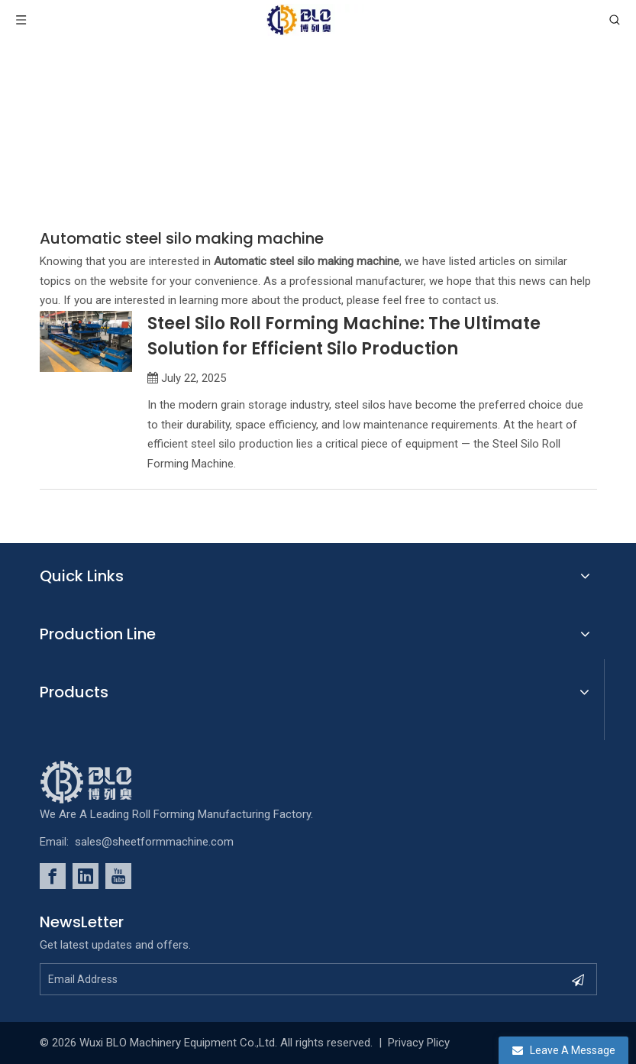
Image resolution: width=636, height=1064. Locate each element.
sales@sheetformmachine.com (154, 842)
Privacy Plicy (419, 1042)
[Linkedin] (85, 876)
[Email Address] (290, 979)
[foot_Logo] (109, 782)
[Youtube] (118, 876)
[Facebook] (53, 876)
